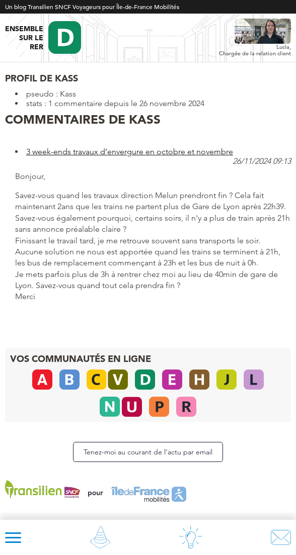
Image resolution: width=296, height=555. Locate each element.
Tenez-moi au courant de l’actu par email (148, 451)
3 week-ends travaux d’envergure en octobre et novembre (129, 151)
